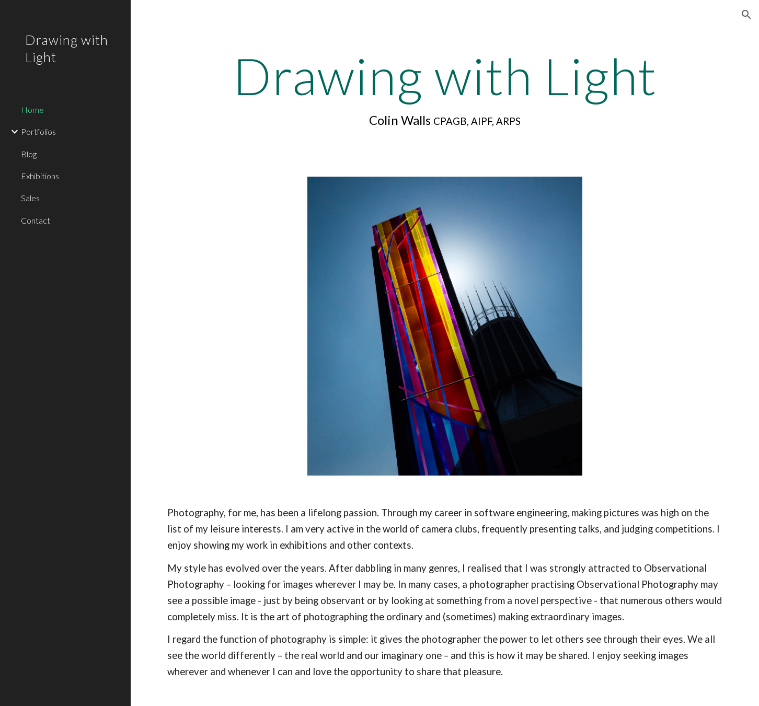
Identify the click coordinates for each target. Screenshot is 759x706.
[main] (445, 89)
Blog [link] (29, 154)
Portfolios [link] (38, 131)
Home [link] (32, 109)
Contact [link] (35, 220)
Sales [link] (30, 198)
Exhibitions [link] (40, 176)
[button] (746, 14)
